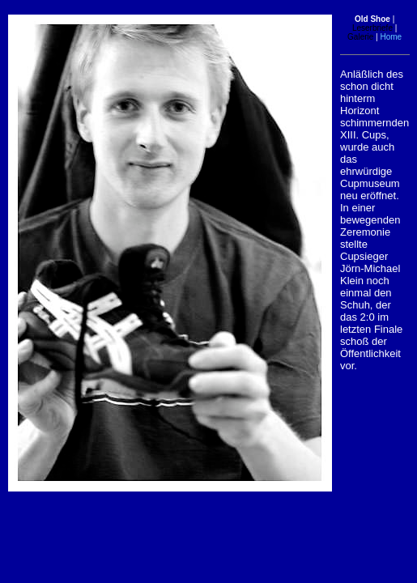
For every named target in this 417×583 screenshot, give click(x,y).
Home (391, 36)
